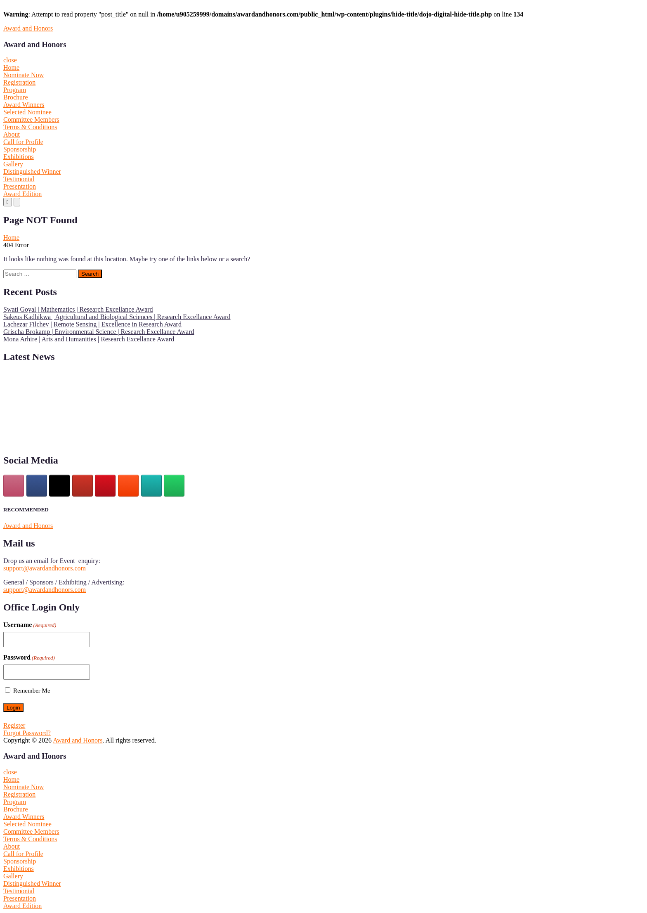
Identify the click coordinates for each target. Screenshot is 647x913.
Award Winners (23, 104)
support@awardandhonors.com (44, 568)
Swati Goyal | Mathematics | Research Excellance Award (78, 309)
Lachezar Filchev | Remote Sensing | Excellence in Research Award (92, 324)
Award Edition (22, 193)
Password (29, 657)
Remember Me (31, 690)
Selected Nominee (27, 112)
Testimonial (18, 178)
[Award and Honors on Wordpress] (151, 486)
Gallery (13, 164)
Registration (19, 82)
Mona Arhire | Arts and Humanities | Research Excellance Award (88, 339)
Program (14, 89)
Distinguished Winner (32, 171)
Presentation (19, 186)
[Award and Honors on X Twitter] (59, 486)
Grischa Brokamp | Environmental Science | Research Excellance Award (98, 331)
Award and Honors (28, 28)
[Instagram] (13, 486)
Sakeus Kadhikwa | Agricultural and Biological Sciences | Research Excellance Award (117, 316)
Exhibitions (18, 156)
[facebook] (36, 486)
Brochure (15, 97)
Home (11, 67)
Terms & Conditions (30, 126)
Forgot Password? (27, 732)
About (11, 134)
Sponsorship (19, 149)
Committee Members (31, 119)
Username (29, 625)
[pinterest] (105, 486)
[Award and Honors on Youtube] (82, 486)
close (10, 60)
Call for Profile (23, 141)
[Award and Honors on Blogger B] (128, 486)
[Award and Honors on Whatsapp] (174, 486)
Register (14, 725)
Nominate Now (23, 74)
